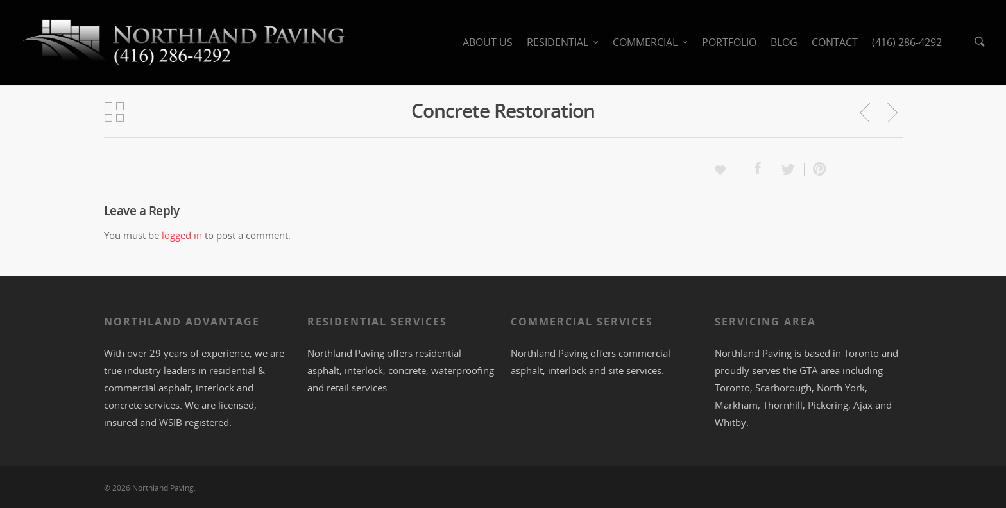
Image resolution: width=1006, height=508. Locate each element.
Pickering (828, 404)
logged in (182, 235)
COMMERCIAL (651, 42)
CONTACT (835, 42)
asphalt (323, 370)
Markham (736, 404)
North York (841, 387)
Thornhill (783, 404)
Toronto (861, 353)
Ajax (863, 404)
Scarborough (783, 387)
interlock (215, 387)
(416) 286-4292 (907, 42)
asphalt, (177, 387)
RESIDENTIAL (563, 42)
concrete (123, 404)
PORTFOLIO (729, 42)
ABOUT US (488, 42)
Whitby (730, 422)
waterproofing (462, 370)
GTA (808, 370)
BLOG (784, 42)
